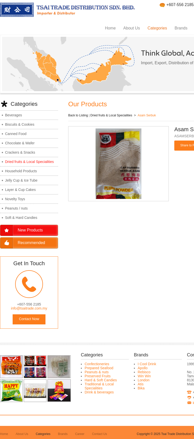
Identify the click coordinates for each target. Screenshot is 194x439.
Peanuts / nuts (16, 208)
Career (79, 434)
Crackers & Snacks (20, 152)
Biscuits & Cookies (19, 124)
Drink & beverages (99, 392)
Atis (140, 384)
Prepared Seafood (99, 368)
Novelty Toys (15, 199)
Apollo (143, 368)
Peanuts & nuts (97, 372)
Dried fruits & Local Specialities (29, 162)
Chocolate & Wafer (20, 143)
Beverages (13, 115)
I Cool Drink (147, 364)
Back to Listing (78, 115)
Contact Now (29, 319)
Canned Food (16, 134)
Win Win (144, 376)
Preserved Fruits (98, 376)
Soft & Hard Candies (21, 218)
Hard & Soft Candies (101, 380)
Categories (157, 28)
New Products (30, 230)
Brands (181, 28)
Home (110, 28)
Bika (141, 388)
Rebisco (144, 372)
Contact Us (99, 434)
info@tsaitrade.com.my (29, 308)
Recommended (31, 243)
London (144, 380)
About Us (131, 28)
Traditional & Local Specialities (99, 386)
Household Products (21, 171)
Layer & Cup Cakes (20, 190)
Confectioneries (97, 364)
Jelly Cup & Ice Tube (21, 180)
